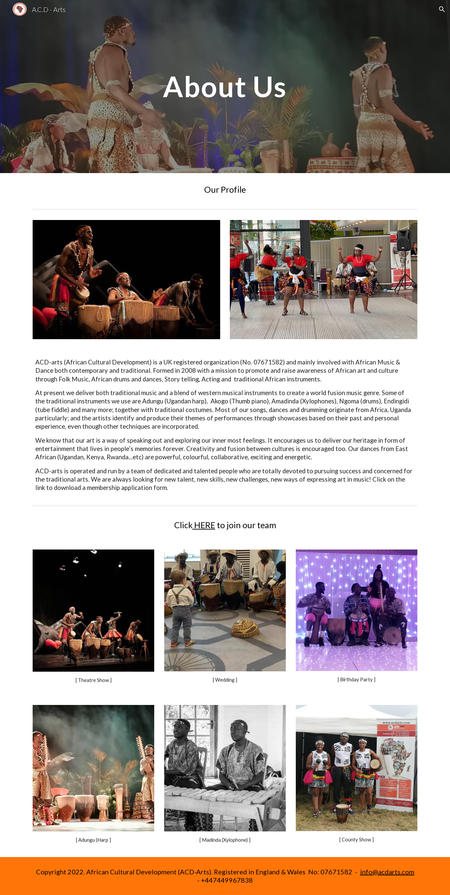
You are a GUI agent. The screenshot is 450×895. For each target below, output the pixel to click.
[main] (225, 86)
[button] (442, 9)
